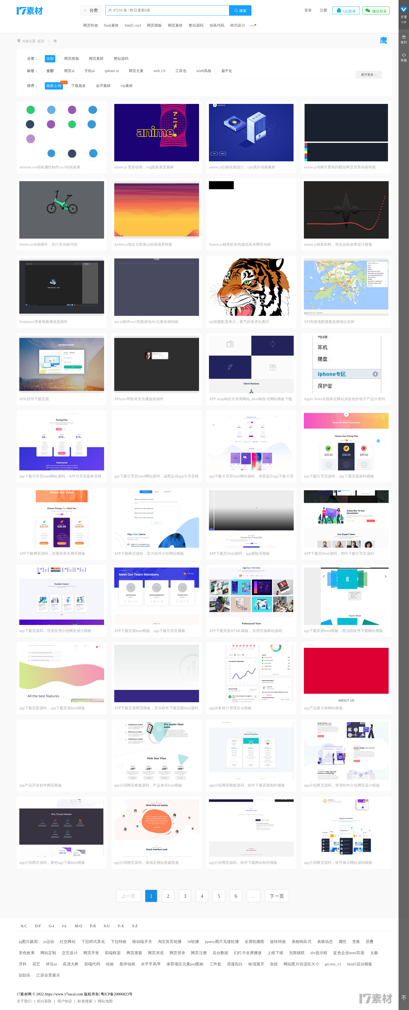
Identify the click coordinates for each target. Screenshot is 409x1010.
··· (252, 25)
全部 (50, 59)
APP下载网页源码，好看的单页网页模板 (52, 554)
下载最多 (78, 86)
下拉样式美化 (93, 942)
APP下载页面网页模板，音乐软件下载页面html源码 (156, 708)
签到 (404, 39)
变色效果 (27, 953)
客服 (404, 57)
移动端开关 (142, 942)
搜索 (240, 10)
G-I (51, 926)
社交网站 (68, 942)
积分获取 (44, 1001)
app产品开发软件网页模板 (40, 785)
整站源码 (196, 25)
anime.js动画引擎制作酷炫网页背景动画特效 (340, 167)
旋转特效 (278, 942)
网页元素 (136, 71)
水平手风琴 (151, 964)
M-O (78, 926)
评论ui (51, 964)
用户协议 (64, 1001)
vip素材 (127, 86)
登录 (308, 10)
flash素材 (111, 25)
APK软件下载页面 (34, 399)
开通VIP (404, 15)
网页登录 (177, 953)
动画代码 (216, 25)
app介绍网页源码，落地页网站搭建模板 (146, 863)
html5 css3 (133, 25)
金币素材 (103, 86)
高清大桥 (71, 964)
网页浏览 (156, 953)
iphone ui (112, 71)
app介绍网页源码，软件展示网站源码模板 (338, 863)
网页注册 (199, 953)
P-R (93, 926)
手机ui (90, 71)
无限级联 (297, 953)
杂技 (274, 964)
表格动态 (325, 942)
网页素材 (175, 25)
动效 (109, 964)
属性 (342, 942)
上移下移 (275, 953)
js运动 (49, 942)
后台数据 (220, 953)
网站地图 (105, 1001)
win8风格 (203, 71)
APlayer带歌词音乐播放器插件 (139, 399)
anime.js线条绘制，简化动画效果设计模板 (338, 244)
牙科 (23, 964)
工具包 (181, 71)
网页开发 (91, 953)
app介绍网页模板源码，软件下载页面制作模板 (247, 785)
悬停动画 (127, 964)
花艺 (36, 964)
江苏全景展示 (48, 975)
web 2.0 (160, 71)
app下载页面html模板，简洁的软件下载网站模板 (343, 631)
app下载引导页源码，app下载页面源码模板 (339, 476)
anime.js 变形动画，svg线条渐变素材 (144, 167)
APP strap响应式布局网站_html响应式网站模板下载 (250, 399)
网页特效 (90, 25)
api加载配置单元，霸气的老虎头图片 (239, 322)
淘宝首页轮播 (170, 942)
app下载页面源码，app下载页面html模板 (52, 708)
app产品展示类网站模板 (323, 708)
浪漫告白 (235, 964)
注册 (323, 10)
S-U (107, 926)
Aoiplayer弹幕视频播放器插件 (43, 322)
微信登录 (376, 10)
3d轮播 (193, 942)
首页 (41, 41)
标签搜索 (84, 1001)
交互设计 (70, 953)
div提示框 (318, 953)
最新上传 (53, 86)
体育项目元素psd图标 (185, 964)
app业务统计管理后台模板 (230, 708)
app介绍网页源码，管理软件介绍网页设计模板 (342, 785)
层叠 (370, 942)
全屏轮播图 (254, 942)
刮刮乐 (25, 975)
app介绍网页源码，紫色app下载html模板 (52, 863)
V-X (121, 926)
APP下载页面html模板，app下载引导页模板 (149, 631)
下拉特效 (119, 942)
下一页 (277, 896)
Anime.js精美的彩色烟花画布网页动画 (240, 244)
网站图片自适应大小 (301, 964)
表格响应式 (301, 942)
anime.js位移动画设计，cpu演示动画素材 (242, 167)
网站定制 (48, 953)
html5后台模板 (359, 964)
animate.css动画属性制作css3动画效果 (49, 167)
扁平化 (226, 71)
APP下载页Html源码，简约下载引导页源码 (339, 554)
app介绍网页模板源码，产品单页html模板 (148, 785)
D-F (38, 926)
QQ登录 (346, 10)
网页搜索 (134, 953)
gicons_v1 (333, 964)
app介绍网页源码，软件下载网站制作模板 (243, 863)
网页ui (69, 71)
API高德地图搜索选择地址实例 (329, 322)
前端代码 (92, 964)
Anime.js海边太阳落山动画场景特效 (143, 244)
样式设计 (237, 25)
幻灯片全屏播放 (248, 953)
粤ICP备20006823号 (117, 994)
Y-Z (134, 926)
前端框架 (113, 953)
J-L (64, 926)
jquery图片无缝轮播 (222, 942)
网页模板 (154, 25)
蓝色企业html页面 (348, 953)
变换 (356, 942)
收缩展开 (256, 964)
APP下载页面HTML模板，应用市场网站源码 (245, 631)
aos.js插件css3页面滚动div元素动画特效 (146, 322)
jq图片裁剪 (28, 942)
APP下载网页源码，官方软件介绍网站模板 (149, 554)
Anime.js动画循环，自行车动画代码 (48, 244)
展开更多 (369, 74)
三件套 (215, 964)
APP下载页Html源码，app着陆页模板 (239, 554)
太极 (374, 953)
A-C (24, 926)
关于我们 (24, 1001)
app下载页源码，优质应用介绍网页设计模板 (55, 631)
